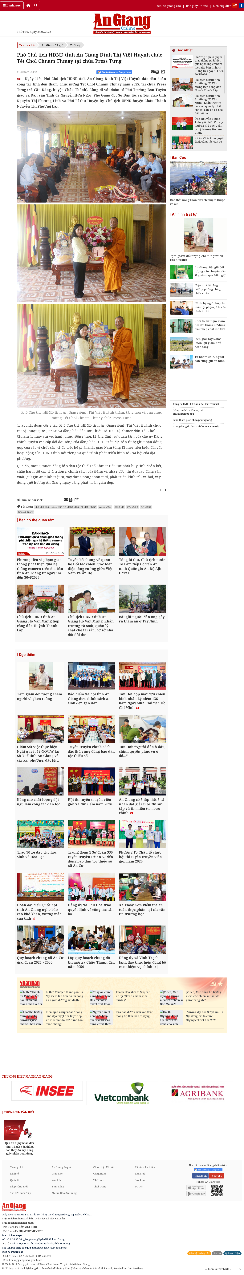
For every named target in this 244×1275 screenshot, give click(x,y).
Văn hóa (57, 1180)
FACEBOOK (200, 1175)
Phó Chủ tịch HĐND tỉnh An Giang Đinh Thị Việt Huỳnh (65, 506)
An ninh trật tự (184, 214)
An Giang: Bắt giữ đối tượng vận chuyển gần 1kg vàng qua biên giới (210, 271)
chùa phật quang (202, 420)
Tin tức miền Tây (20, 1193)
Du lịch (139, 1186)
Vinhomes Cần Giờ (208, 426)
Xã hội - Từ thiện (145, 1167)
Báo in (217, 1253)
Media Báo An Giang (64, 1193)
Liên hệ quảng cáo (168, 6)
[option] (47, 1091)
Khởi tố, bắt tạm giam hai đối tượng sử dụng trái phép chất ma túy (210, 325)
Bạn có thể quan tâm (37, 520)
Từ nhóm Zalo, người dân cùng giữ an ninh (210, 359)
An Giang (146, 506)
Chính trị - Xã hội (103, 1167)
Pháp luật (140, 1173)
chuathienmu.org (183, 413)
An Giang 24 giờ (52, 45)
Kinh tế (14, 1173)
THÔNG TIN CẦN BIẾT (19, 1112)
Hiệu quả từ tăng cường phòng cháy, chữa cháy (208, 289)
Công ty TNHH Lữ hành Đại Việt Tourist (196, 404)
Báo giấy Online (197, 6)
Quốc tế (14, 1180)
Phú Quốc (132, 506)
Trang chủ (27, 45)
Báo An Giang (26, 512)
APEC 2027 (105, 506)
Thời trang (100, 1186)
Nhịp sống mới (19, 1186)
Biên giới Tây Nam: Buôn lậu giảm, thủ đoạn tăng (208, 343)
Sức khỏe (140, 1180)
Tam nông (58, 1186)
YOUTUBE (216, 1175)
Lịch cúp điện (222, 6)
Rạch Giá (119, 506)
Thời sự (75, 45)
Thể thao (98, 1180)
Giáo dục (57, 1173)
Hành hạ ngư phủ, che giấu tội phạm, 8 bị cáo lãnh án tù (210, 307)
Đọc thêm (27, 654)
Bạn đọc (179, 157)
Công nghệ (99, 1173)
